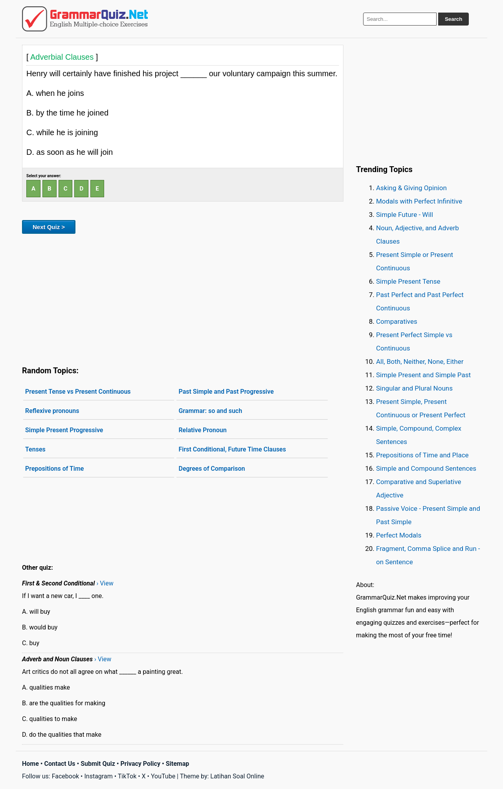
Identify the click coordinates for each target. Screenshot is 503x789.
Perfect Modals (398, 535)
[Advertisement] (182, 298)
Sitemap (177, 763)
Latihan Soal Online (237, 776)
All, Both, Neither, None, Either (420, 361)
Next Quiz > (49, 227)
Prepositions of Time (54, 468)
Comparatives (396, 321)
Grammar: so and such (210, 411)
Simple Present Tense (408, 281)
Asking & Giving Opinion (411, 188)
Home (30, 763)
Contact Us (59, 763)
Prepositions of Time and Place (422, 455)
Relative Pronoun (202, 430)
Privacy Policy (140, 763)
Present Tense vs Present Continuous (78, 391)
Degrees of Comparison (211, 468)
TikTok (127, 776)
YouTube (163, 776)
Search (453, 19)
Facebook (65, 776)
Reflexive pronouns (52, 411)
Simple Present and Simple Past (423, 375)
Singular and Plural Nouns (414, 388)
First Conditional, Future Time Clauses (232, 449)
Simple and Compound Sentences (426, 468)
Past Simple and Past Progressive (226, 391)
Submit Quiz (98, 763)
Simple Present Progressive (64, 430)
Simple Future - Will (404, 214)
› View (104, 583)
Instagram (98, 776)
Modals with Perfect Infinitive (419, 201)
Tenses (35, 449)
